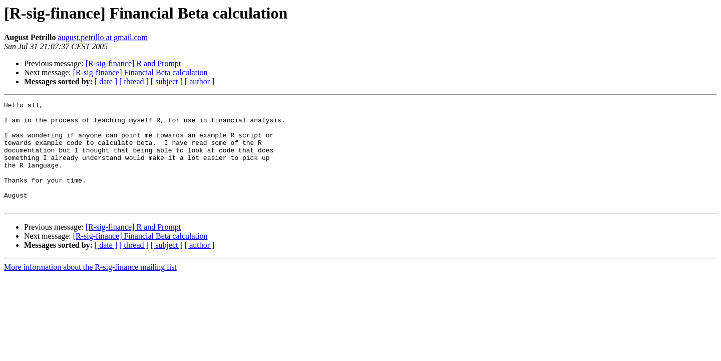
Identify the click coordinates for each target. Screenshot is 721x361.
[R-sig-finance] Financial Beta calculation (140, 72)
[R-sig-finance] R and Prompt (133, 63)
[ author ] (200, 81)
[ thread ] (134, 81)
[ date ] (106, 81)
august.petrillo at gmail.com (103, 37)
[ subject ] (167, 81)
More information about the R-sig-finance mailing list (90, 288)
